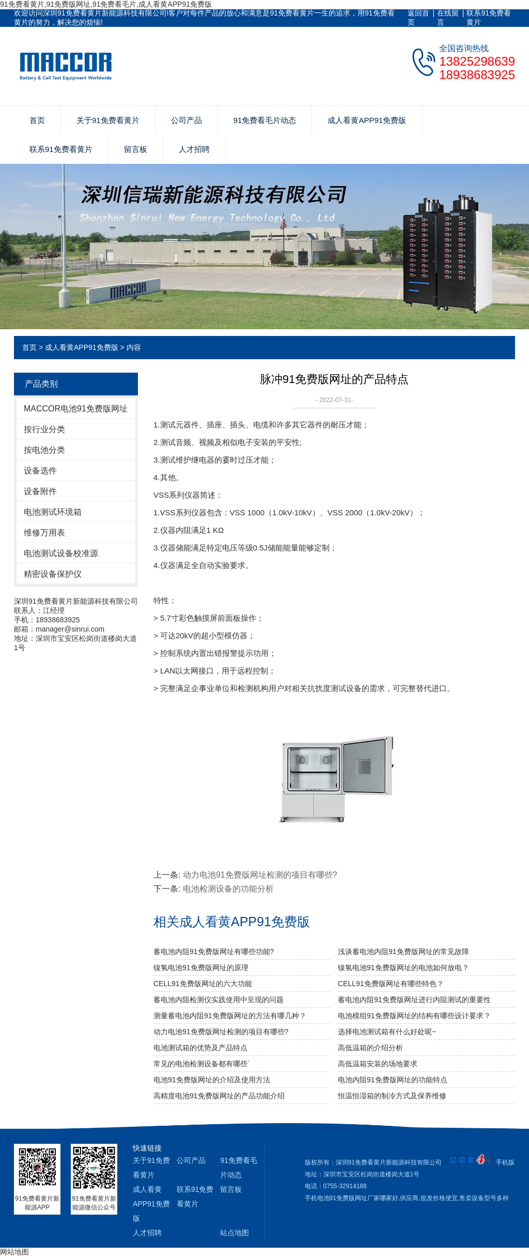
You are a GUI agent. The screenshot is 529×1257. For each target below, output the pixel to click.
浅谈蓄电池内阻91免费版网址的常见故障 (403, 951)
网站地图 (14, 1252)
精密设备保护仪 (53, 574)
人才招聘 (194, 149)
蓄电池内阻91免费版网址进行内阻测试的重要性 (414, 999)
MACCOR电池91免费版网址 (76, 408)
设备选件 (40, 470)
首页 (37, 120)
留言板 (135, 149)
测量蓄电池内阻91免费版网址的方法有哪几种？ (229, 1015)
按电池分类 (44, 450)
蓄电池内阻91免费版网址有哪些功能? (213, 951)
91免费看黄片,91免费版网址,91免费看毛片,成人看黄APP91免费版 (106, 4)
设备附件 (40, 491)
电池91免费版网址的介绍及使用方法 (211, 1080)
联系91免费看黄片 (488, 17)
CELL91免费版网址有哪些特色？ (391, 983)
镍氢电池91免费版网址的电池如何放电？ (403, 967)
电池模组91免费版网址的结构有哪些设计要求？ (414, 1015)
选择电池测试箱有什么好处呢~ (387, 1032)
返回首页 (418, 17)
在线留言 (448, 17)
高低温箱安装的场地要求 (377, 1064)
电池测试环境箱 (53, 512)
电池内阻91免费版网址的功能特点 (392, 1080)
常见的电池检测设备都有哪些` (201, 1064)
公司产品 (186, 120)
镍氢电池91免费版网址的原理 (200, 967)
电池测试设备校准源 (61, 553)
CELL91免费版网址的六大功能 (202, 983)
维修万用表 (44, 532)
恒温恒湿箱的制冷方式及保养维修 (392, 1096)
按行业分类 (44, 429)
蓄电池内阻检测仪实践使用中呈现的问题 (218, 999)
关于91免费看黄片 (107, 120)
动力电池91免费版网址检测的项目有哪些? (260, 874)
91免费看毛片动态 (265, 120)
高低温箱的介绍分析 (370, 1048)
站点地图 (234, 1233)
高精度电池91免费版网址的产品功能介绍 (219, 1096)
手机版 (505, 1162)
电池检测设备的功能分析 (228, 888)
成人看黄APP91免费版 (367, 120)
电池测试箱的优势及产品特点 (200, 1048)
